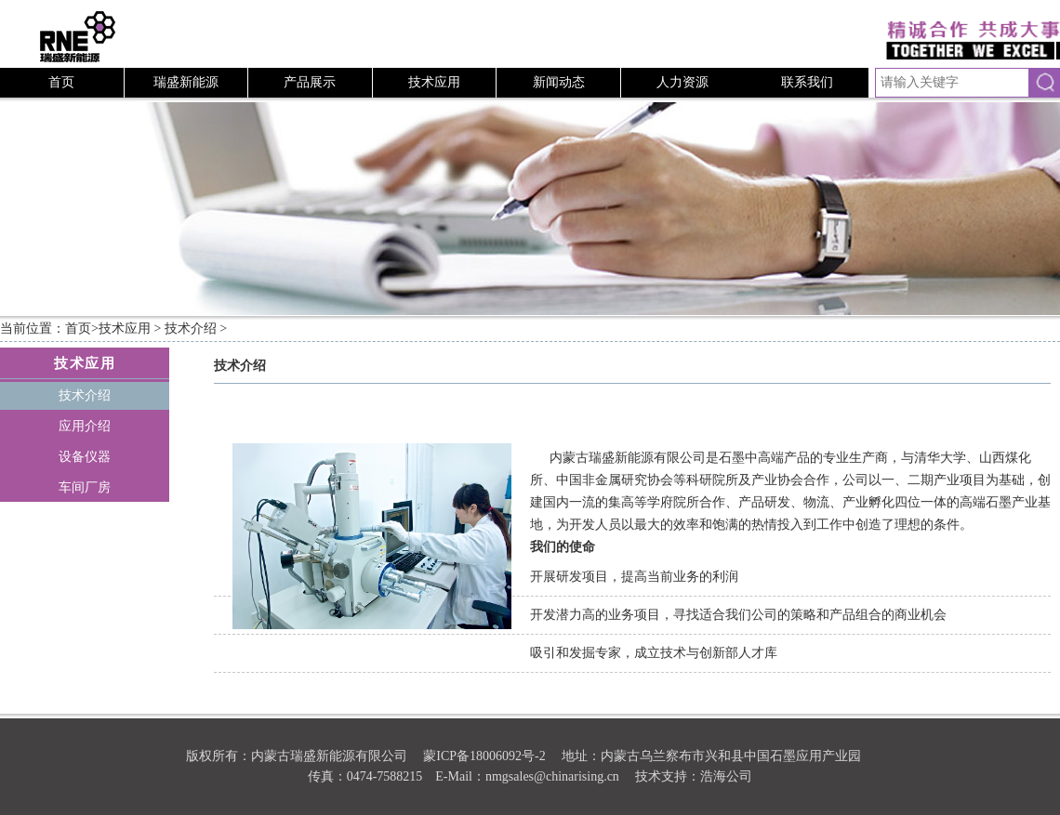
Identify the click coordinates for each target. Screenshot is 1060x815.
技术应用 (434, 82)
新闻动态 (559, 82)
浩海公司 (726, 776)
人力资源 (682, 82)
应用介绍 (85, 426)
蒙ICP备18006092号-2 (484, 756)
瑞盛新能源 (186, 82)
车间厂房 (85, 487)
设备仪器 (85, 457)
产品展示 (310, 82)
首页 (61, 82)
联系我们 (807, 82)
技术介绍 (191, 328)
